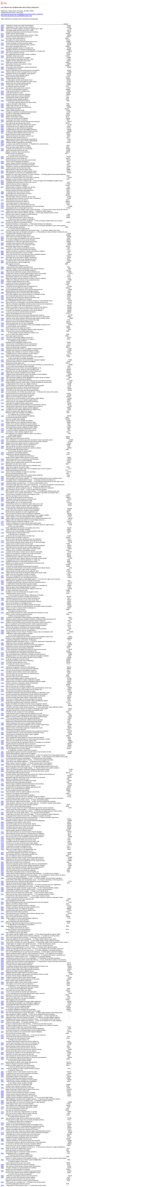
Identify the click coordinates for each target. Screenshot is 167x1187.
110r (2, 324)
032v (2, 101)
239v (2, 740)
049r (2, 142)
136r (2, 396)
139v (2, 409)
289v (2, 878)
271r (2, 827)
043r (2, 125)
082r (2, 245)
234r (2, 723)
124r (2, 369)
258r (2, 801)
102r (2, 297)
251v (2, 780)
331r (2, 992)
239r (2, 737)
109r (2, 320)
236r (2, 732)
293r (2, 883)
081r (2, 240)
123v (2, 366)
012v (2, 45)
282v (2, 859)
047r (2, 133)
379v (2, 1134)
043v (2, 126)
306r (2, 916)
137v (2, 403)
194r (2, 593)
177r (2, 555)
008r (2, 37)
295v (2, 889)
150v (2, 452)
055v (2, 157)
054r (2, 145)
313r (2, 942)
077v (2, 233)
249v (2, 771)
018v (2, 67)
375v (2, 1123)
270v (2, 825)
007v (2, 35)
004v (2, 25)
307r (2, 921)
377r (2, 1129)
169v (2, 518)
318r (2, 953)
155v (2, 472)
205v (2, 632)
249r (2, 769)
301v (2, 907)
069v (2, 197)
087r (2, 257)
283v (2, 864)
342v (2, 1025)
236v (2, 734)
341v (2, 1020)
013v (2, 51)
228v (2, 708)
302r (2, 908)
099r (2, 296)
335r (2, 1003)
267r (2, 817)
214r (2, 659)
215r (2, 664)
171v (2, 524)
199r (2, 608)
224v (2, 699)
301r (2, 904)
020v (2, 72)
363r (2, 1088)
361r (2, 1080)
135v (2, 395)
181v (2, 577)
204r (2, 627)
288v (2, 875)
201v (2, 617)
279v (2, 849)
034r (2, 104)
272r (2, 832)
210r (2, 648)
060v (2, 168)
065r (2, 182)
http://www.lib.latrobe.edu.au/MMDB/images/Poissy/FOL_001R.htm (22, 14)
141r (2, 420)
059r (2, 166)
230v (2, 715)
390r (2, 1177)
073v (2, 211)
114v (2, 331)
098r (2, 289)
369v (2, 1102)
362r (2, 1084)
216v (2, 670)
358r (2, 1072)
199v (2, 609)
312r (2, 937)
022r (2, 78)
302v (2, 910)
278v (2, 846)
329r (2, 982)
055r (2, 150)
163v (2, 494)
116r (2, 339)
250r (2, 774)
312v (2, 939)
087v (2, 261)
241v (2, 748)
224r (2, 697)
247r (2, 768)
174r (2, 540)
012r (2, 43)
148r (2, 443)
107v (2, 312)
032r (2, 97)
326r (2, 974)
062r (2, 173)
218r (2, 678)
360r (2, 1076)
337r (2, 1011)
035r (2, 105)
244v (2, 756)
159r (2, 480)
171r (2, 523)
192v (2, 588)
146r (2, 440)
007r (2, 33)
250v (2, 776)
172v (2, 532)
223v (2, 694)
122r (2, 360)
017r (2, 57)
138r (2, 406)
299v (2, 899)
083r (2, 251)
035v (2, 107)
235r (2, 728)
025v (2, 94)
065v (2, 184)
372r (2, 1113)
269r (2, 819)
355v (2, 1057)
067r (2, 187)
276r (2, 838)
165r (2, 500)
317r (2, 950)
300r (2, 902)
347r (2, 1035)
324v (2, 968)
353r (2, 1054)
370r (2, 1104)
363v (2, 1091)
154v (2, 467)
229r (2, 710)
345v (2, 1028)
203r (2, 622)
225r (2, 700)
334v (2, 1001)
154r (2, 464)
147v (2, 441)
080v (2, 238)
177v (2, 558)
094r (2, 281)
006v (2, 30)
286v (2, 868)
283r (2, 862)
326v (2, 977)
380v (2, 1140)
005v (2, 27)
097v (2, 286)
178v (2, 564)
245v (2, 761)
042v (2, 121)
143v (2, 428)
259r (2, 803)
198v (2, 604)
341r (2, 1017)
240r (2, 742)
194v (2, 598)
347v (2, 1036)
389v (2, 1176)
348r (2, 1038)
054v (2, 149)
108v (2, 318)
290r (2, 881)
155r (2, 468)
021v (2, 75)
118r (2, 344)
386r (2, 1160)
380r (2, 1139)
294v (2, 884)
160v (2, 488)
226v (2, 705)
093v (2, 280)
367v (2, 1100)
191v (2, 584)
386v (2, 1164)
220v (2, 686)
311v (2, 934)
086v (2, 254)
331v (2, 993)
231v (2, 718)
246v (2, 764)
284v (2, 867)
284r (2, 865)
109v (2, 323)
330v (2, 988)
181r (2, 576)
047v (2, 136)
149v (2, 446)
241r (2, 747)
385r (2, 1153)
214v (2, 662)
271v (2, 828)
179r (2, 568)
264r (2, 812)
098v (2, 292)
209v (2, 644)
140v (2, 416)
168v (2, 513)
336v (2, 1008)
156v (2, 476)
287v (2, 872)
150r (2, 448)
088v (2, 267)
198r (2, 603)
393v (2, 1185)
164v (2, 499)
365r (2, 1094)
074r (2, 214)
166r (2, 505)
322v (2, 964)
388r (2, 1166)
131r (2, 388)
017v (2, 61)
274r (2, 836)
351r (2, 1044)
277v (2, 843)
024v (2, 91)
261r (2, 804)
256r (2, 795)
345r (2, 1027)
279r (2, 848)
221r (2, 689)
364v (2, 1092)
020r (2, 69)
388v (2, 1168)
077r (2, 230)
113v (2, 326)
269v (2, 822)
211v (2, 649)
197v (2, 600)
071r (2, 205)
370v (2, 1107)
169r (2, 516)
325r (2, 969)
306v (2, 918)
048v (2, 141)
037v (2, 115)
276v (2, 840)
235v (2, 729)
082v (2, 248)
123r (2, 364)
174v (2, 542)
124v (2, 372)
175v (2, 548)
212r (2, 652)
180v (2, 572)
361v (2, 1081)
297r (2, 894)
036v (2, 110)
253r (2, 784)
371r (2, 1108)
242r (2, 752)
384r (2, 1148)
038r (2, 117)
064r (2, 181)
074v (2, 217)
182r (2, 580)
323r (2, 966)
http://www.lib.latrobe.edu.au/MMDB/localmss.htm (16, 16)
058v (2, 163)
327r (2, 979)
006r (2, 29)
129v (2, 384)
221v (2, 691)
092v (2, 273)
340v (2, 1016)
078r (2, 237)
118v (2, 345)
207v (2, 633)
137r (2, 400)
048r (2, 137)
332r (2, 996)
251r (2, 779)
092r (2, 272)
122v (2, 361)
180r (2, 569)
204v (2, 630)
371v (2, 1112)
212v (2, 654)
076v (2, 225)
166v (2, 508)
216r (2, 667)
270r (2, 824)
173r (2, 536)
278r (2, 844)
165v (2, 504)
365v (2, 1096)
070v (2, 203)
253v (2, 785)
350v (2, 1043)
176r (2, 552)
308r (2, 926)
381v (2, 1144)
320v (2, 961)
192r (2, 587)
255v (2, 792)
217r (2, 673)
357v (2, 1068)
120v (2, 353)
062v (2, 176)
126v (2, 377)
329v (2, 984)
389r (2, 1171)
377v (2, 1132)
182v (2, 582)
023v (2, 85)
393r (2, 1182)
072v (2, 206)
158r (2, 478)
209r (2, 643)
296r (2, 891)
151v (2, 459)
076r (2, 222)
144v (2, 430)
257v (2, 798)
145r (2, 432)
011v (2, 40)
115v (2, 337)
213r (2, 656)
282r (2, 857)
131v (2, 390)
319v (2, 958)
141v (2, 424)
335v (2, 1004)
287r (2, 870)
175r (2, 545)
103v (2, 305)
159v (2, 483)
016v (2, 56)
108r (2, 315)
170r (2, 521)
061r (2, 171)
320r (2, 960)
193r (2, 590)
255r (2, 788)
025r (2, 93)
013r (2, 48)
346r (2, 1032)
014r (2, 53)
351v (2, 1048)
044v (2, 129)
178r (2, 561)
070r (2, 200)
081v (2, 243)
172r (2, 529)
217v (2, 675)
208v (2, 640)
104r (2, 308)
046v (2, 131)
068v (2, 192)
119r (2, 348)
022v (2, 80)
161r (2, 489)
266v (2, 814)
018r (2, 64)
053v (2, 144)
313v (2, 944)
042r (2, 120)
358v (2, 1073)
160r (2, 484)
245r (2, 760)
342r (2, 1022)
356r (2, 1059)
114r (2, 329)
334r (2, 998)
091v (2, 269)
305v (2, 913)
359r (2, 1075)
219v (2, 680)
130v (2, 385)
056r (2, 158)
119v (2, 350)
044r (2, 128)
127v (2, 379)
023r (2, 83)
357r (2, 1064)
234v (2, 724)
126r (2, 374)
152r (2, 460)
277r (2, 841)
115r (2, 334)
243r (2, 753)
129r (2, 380)
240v (2, 744)
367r (2, 1097)
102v (2, 299)
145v (2, 436)
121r (2, 356)
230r (2, 713)
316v (2, 948)
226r (2, 704)
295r (2, 888)
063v (2, 177)
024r (2, 88)
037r (2, 113)
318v (2, 955)
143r (2, 425)
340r (2, 1012)
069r (2, 193)
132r (2, 392)
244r (2, 755)
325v (2, 972)
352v (2, 1052)
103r (2, 302)
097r (2, 283)
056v (2, 161)
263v (2, 809)
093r (2, 276)
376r (2, 1124)
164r (2, 497)
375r (2, 1118)
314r (2, 947)
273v (2, 833)
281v (2, 854)
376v (2, 1128)
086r (2, 253)
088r (2, 262)
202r (2, 619)
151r (2, 454)
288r (2, 873)
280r (2, 852)
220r (2, 683)
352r (2, 1049)
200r (2, 612)
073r (2, 208)
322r (2, 963)
